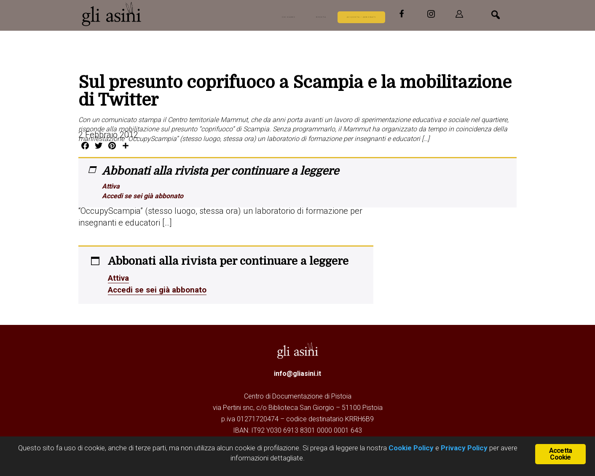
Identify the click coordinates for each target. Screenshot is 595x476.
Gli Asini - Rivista (112, 14)
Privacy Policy (464, 448)
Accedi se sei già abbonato (142, 196)
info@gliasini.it (297, 374)
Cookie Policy (410, 448)
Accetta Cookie (560, 453)
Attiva (111, 186)
